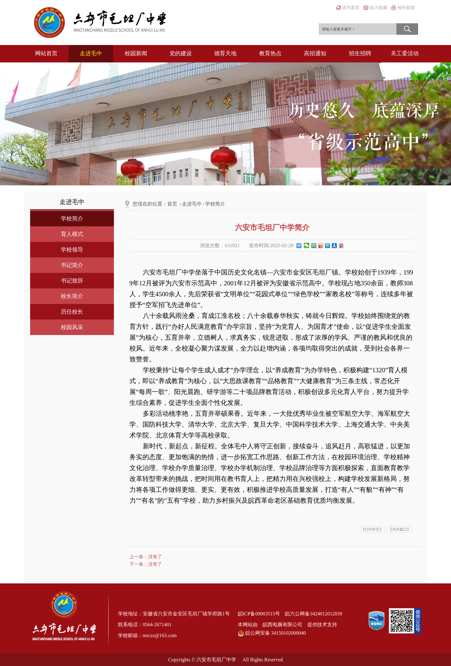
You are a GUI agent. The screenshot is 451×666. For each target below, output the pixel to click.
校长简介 (72, 296)
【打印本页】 (372, 529)
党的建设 (180, 53)
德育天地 (225, 53)
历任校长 (72, 312)
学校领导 (72, 250)
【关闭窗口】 (399, 529)
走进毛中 (91, 53)
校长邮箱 (406, 7)
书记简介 (72, 265)
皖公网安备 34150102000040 (272, 633)
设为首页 (350, 7)
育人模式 (72, 234)
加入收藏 (378, 7)
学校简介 (72, 218)
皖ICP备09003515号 (259, 613)
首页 (172, 203)
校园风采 (72, 327)
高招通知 (315, 53)
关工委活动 (405, 53)
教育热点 (270, 53)
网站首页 (46, 53)
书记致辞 (72, 281)
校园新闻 (136, 53)
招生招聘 (360, 53)
